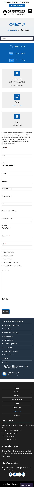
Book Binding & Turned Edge (13, 321)
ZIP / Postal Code (7, 218)
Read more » (6, 456)
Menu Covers (8, 340)
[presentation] (15, 304)
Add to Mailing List (8, 252)
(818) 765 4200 (17, 105)
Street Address (6, 189)
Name (4, 148)
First (3, 155)
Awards (6, 358)
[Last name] (17, 159)
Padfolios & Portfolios (11, 351)
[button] (11, 474)
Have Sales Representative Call (12, 266)
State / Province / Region (9, 211)
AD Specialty (8, 347)
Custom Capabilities (10, 344)
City (3, 203)
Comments (5, 271)
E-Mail (4, 173)
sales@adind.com (11, 2)
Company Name (8, 165)
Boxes (6, 362)
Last (3, 162)
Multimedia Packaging (11, 333)
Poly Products (8, 336)
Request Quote (7, 259)
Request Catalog (8, 255)
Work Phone (6, 228)
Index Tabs (7, 329)
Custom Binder (9, 355)
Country (4, 225)
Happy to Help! (25, 485)
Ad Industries (12, 30)
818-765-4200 (24, 2)
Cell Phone (6, 236)
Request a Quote (17, 5)
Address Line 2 (6, 196)
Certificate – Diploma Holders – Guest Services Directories (16, 367)
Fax (3, 244)
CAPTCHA (5, 299)
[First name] (17, 152)
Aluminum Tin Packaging (12, 325)
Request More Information (10, 262)
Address (5, 181)
